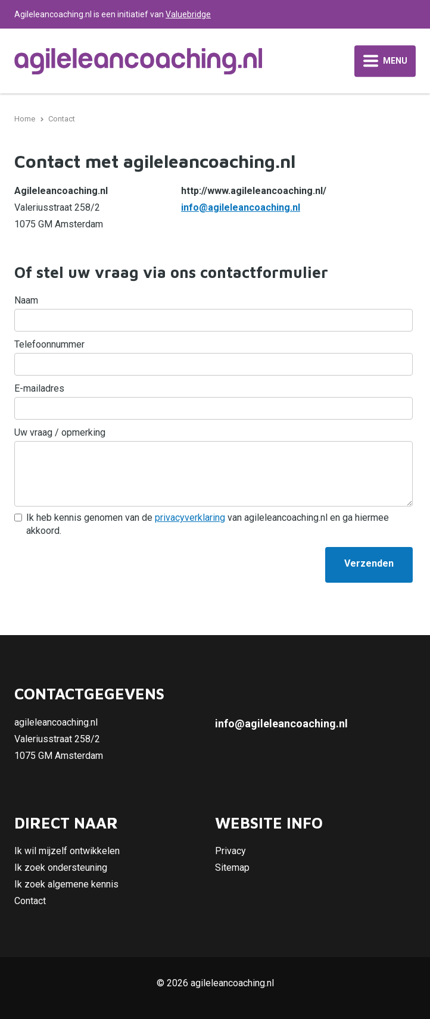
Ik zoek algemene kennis (66, 884)
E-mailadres (39, 388)
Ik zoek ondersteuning (60, 867)
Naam (26, 300)
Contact (30, 901)
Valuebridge (188, 14)
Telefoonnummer (49, 344)
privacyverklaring (190, 517)
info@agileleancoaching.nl (240, 207)
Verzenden (369, 563)
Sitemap (232, 867)
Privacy (230, 851)
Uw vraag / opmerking (59, 432)
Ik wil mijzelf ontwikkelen (67, 851)
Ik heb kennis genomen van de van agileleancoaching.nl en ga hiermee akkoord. (207, 524)
